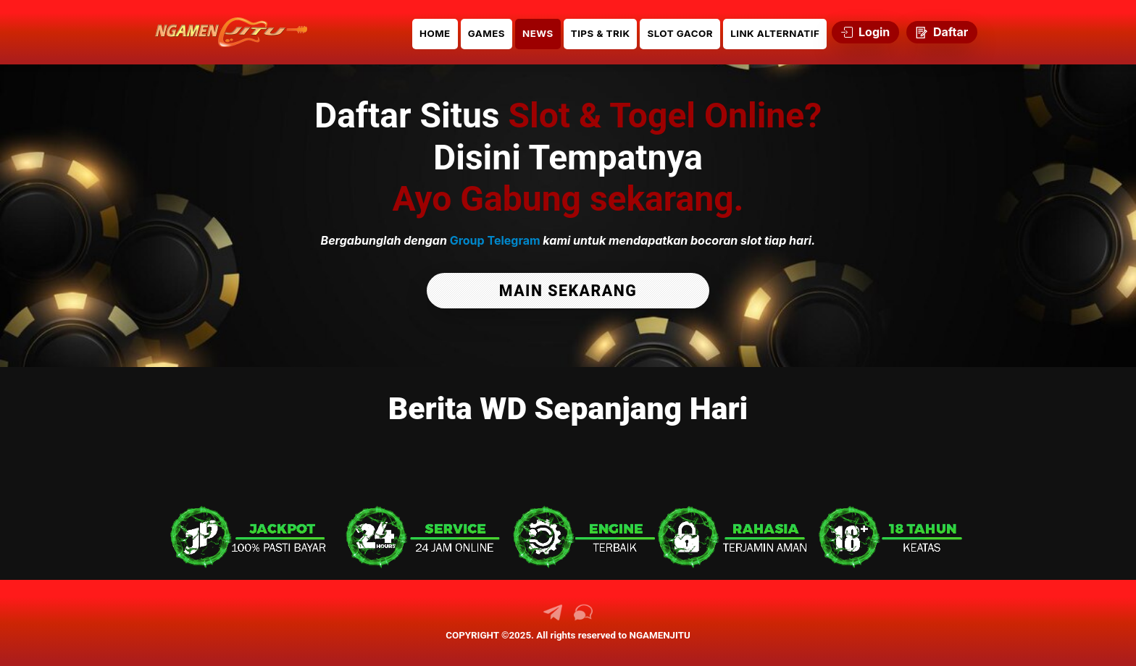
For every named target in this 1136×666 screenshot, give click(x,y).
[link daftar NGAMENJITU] (231, 32)
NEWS (538, 33)
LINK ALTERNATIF (774, 33)
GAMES (486, 33)
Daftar (942, 32)
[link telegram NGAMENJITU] (552, 618)
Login (865, 32)
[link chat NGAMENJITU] (583, 618)
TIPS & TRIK (600, 33)
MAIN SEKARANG (568, 291)
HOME (435, 33)
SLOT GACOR (680, 33)
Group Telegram (495, 240)
